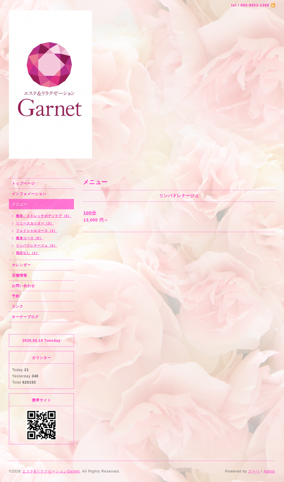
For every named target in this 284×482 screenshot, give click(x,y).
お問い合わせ (23, 286)
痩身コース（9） (29, 238)
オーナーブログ (25, 317)
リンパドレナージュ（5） (36, 245)
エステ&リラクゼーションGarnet (51, 471)
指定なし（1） (27, 253)
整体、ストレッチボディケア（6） (43, 216)
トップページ (23, 183)
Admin (269, 471)
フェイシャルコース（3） (36, 230)
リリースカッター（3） (35, 223)
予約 (16, 296)
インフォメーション (29, 194)
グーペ (254, 471)
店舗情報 (19, 275)
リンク (17, 306)
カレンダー (21, 265)
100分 (89, 212)
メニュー (19, 204)
